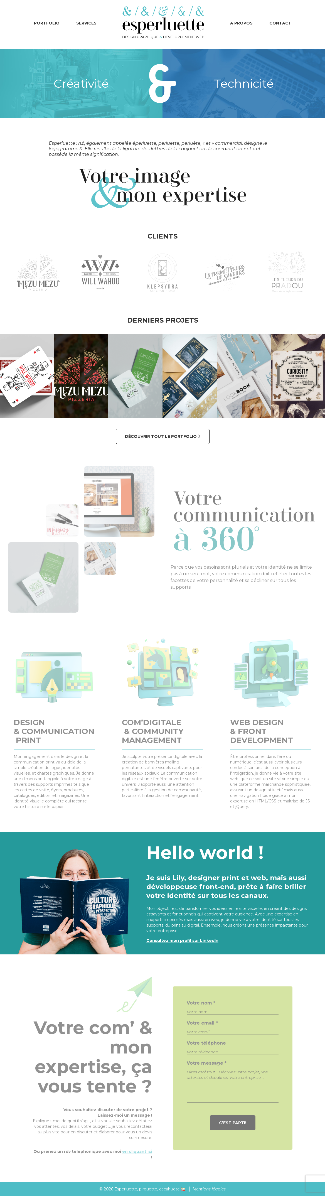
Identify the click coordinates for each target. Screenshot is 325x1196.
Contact (280, 23)
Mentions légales (209, 1189)
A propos (241, 23)
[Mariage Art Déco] (189, 376)
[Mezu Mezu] (81, 376)
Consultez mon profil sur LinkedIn (182, 940)
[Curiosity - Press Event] (298, 376)
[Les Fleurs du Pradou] (135, 376)
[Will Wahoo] (27, 376)
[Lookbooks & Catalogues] (244, 376)
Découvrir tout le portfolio (162, 436)
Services (86, 23)
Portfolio (47, 23)
